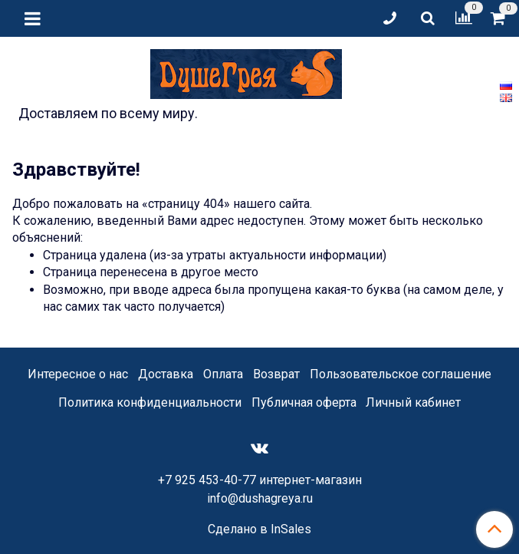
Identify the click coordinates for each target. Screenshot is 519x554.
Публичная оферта (303, 402)
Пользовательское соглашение (400, 374)
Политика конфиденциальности (149, 402)
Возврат (276, 374)
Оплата (223, 374)
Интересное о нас (78, 374)
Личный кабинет (413, 402)
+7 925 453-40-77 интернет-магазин (260, 480)
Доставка (165, 374)
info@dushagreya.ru (260, 498)
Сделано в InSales (259, 529)
